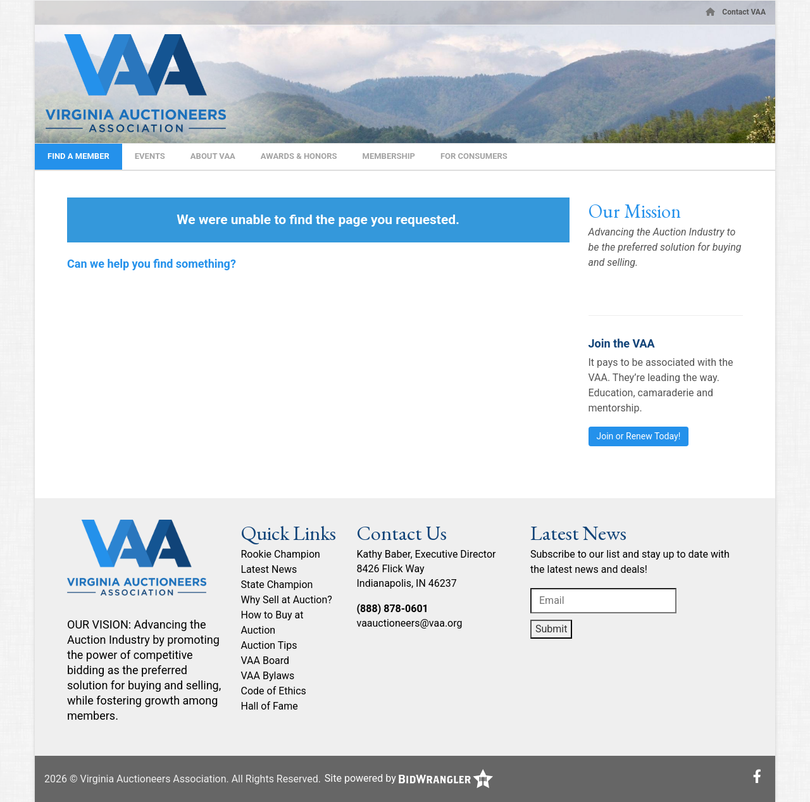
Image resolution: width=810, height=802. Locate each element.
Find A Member (78, 156)
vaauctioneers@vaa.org (410, 623)
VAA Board (265, 661)
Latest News (269, 569)
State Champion (277, 585)
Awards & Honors (299, 156)
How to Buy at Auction (272, 622)
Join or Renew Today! (639, 436)
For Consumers (474, 156)
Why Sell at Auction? (286, 600)
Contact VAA (744, 12)
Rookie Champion (280, 554)
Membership (389, 156)
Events (150, 156)
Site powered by (409, 778)
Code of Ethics (273, 691)
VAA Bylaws (268, 676)
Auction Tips (269, 645)
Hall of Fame (269, 706)
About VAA (212, 156)
